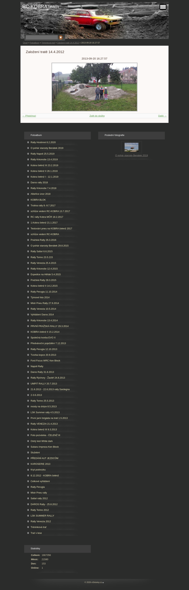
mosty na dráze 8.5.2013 (44, 406)
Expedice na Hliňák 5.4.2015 (46, 274)
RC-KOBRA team (40, 6)
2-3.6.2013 (36, 395)
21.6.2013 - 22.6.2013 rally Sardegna (50, 389)
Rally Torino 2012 (40, 510)
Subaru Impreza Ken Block (45, 446)
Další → (162, 115)
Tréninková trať (48, 43)
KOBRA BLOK (38, 199)
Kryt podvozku (38, 469)
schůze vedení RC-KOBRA (45, 234)
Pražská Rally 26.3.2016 (43, 240)
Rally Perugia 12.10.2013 (44, 349)
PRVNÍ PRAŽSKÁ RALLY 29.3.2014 (50, 326)
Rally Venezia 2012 (41, 521)
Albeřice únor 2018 (40, 193)
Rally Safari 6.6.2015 (42, 251)
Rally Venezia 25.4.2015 (43, 263)
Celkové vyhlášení (40, 481)
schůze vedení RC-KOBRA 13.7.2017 (50, 211)
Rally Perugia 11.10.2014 (44, 291)
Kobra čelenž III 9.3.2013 (44, 429)
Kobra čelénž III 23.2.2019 (44, 165)
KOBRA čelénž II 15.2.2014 (45, 331)
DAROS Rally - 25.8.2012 (44, 504)
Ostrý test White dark (42, 441)
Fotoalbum (34, 43)
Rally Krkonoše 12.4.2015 (44, 268)
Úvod (25, 43)
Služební (35, 452)
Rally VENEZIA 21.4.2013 (44, 423)
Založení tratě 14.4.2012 (68, 43)
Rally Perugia (38, 487)
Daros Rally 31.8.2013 (42, 372)
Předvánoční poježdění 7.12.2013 (48, 343)
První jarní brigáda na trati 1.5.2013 (49, 418)
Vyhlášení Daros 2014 (42, 314)
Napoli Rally (37, 366)
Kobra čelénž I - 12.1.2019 (44, 176)
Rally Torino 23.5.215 (42, 257)
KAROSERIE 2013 (40, 464)
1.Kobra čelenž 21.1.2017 (44, 222)
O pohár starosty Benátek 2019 (47, 148)
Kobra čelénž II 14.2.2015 (44, 285)
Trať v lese (36, 533)
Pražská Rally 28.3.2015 (43, 280)
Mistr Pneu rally (39, 492)
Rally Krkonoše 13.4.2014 (44, 320)
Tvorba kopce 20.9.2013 (43, 354)
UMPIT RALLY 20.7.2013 (44, 383)
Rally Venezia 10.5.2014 (43, 308)
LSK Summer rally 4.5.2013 (45, 412)
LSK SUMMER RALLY (42, 515)
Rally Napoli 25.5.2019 (42, 153)
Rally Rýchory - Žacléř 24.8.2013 (48, 377)
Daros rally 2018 (39, 182)
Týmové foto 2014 (40, 297)
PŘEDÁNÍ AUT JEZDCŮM (44, 458)
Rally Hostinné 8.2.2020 (43, 142)
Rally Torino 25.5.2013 (42, 400)
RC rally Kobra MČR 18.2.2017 (47, 217)
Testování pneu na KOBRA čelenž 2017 (51, 228)
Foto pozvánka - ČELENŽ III (45, 435)
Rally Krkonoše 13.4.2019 (44, 159)
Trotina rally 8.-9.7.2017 (43, 205)
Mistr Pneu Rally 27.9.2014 (45, 303)
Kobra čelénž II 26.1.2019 (44, 171)
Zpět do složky (97, 115)
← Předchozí (29, 115)
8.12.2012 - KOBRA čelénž (45, 475)
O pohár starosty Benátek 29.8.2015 (50, 245)
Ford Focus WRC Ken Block (45, 360)
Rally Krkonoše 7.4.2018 (43, 188)
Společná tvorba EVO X (43, 337)
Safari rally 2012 (39, 498)
